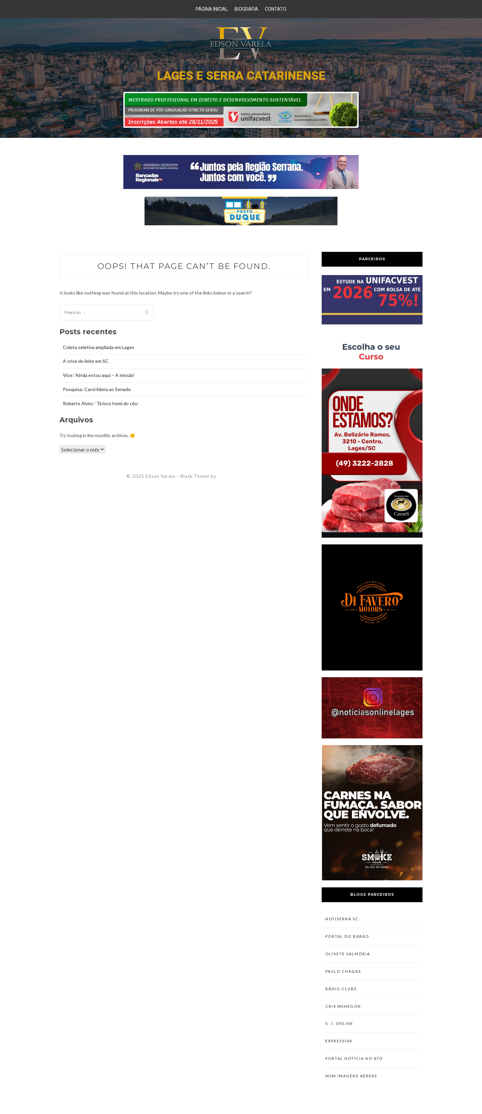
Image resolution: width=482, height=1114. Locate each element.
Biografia (246, 9)
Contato (275, 9)
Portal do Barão (347, 937)
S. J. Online (339, 1026)
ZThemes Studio (236, 476)
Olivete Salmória (347, 955)
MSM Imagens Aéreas (351, 1079)
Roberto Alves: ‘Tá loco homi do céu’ (100, 403)
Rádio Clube (341, 990)
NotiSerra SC (342, 919)
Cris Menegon (343, 1008)
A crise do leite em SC (86, 361)
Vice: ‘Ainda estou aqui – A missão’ (99, 375)
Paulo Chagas (343, 972)
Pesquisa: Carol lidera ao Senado (97, 389)
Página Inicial (212, 9)
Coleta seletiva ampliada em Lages (98, 347)
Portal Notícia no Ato (354, 1062)
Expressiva (338, 1044)
